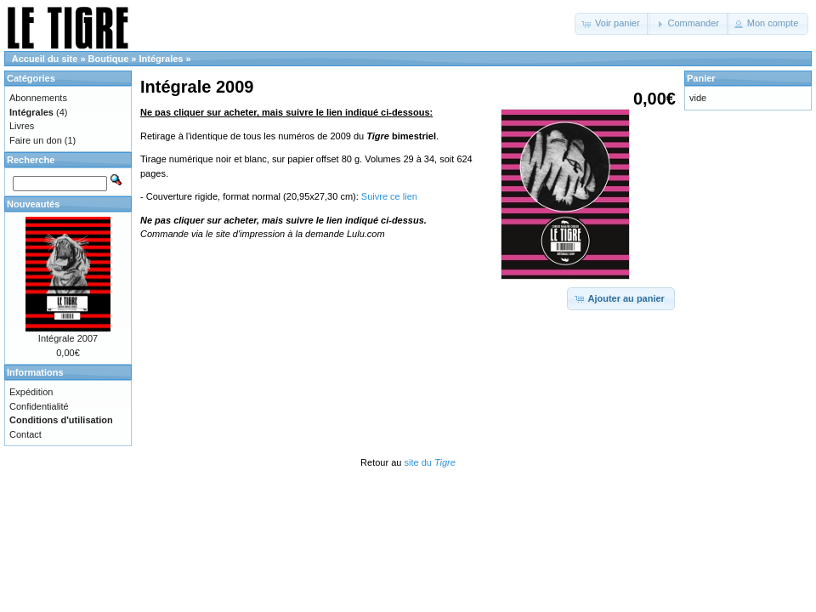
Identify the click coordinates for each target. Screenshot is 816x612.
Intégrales (161, 59)
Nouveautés (33, 204)
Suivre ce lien (389, 196)
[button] (612, 24)
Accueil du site (45, 59)
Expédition (31, 392)
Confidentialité (39, 406)
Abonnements (38, 98)
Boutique (108, 59)
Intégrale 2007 (68, 338)
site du (429, 462)
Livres (21, 126)
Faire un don (35, 140)
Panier (701, 78)
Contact (25, 434)
